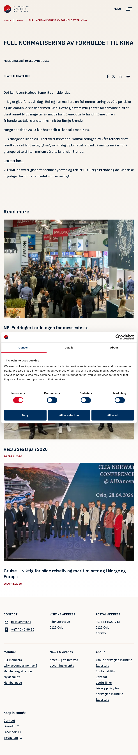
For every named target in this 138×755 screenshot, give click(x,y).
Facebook (10, 732)
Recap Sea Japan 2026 (26, 449)
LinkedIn (9, 726)
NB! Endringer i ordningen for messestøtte (46, 328)
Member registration (18, 671)
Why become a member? (20, 665)
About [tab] (114, 347)
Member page (13, 683)
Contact (101, 677)
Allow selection (69, 415)
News (20, 20)
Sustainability (105, 671)
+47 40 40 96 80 (19, 629)
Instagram (11, 738)
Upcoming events (62, 665)
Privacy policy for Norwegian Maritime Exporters (109, 694)
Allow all (112, 415)
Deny (25, 415)
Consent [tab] (24, 347)
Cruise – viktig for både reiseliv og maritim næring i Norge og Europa (65, 573)
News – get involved (64, 660)
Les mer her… (14, 161)
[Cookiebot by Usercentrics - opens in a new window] (118, 337)
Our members (13, 660)
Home (7, 20)
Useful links (104, 683)
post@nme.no (17, 622)
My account (12, 677)
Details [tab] (69, 347)
